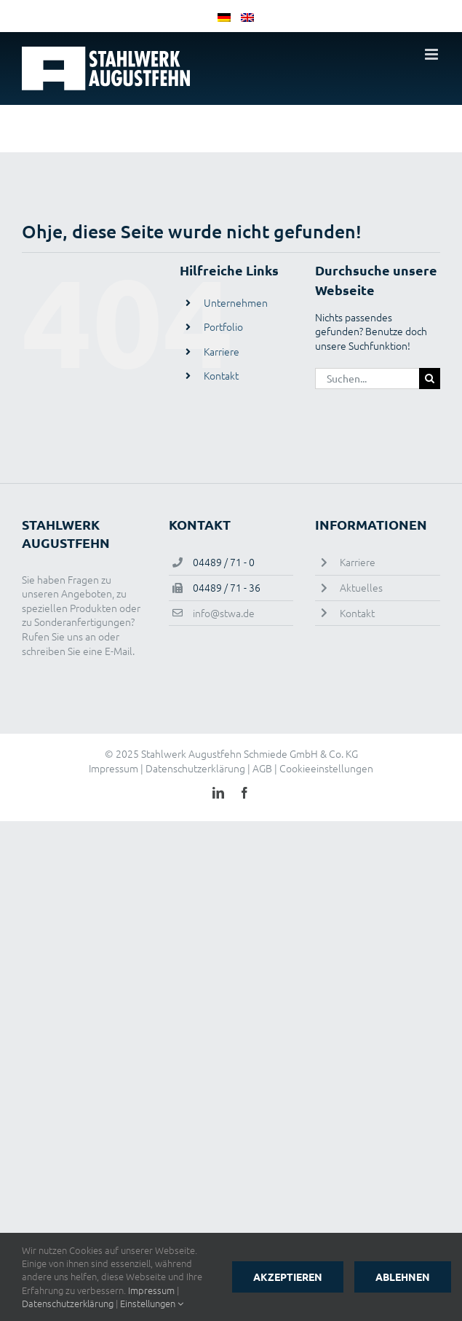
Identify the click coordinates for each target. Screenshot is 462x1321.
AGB (262, 768)
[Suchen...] (367, 378)
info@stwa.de (224, 612)
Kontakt (221, 375)
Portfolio (223, 326)
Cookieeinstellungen (326, 768)
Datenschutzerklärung (195, 768)
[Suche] (429, 378)
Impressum (113, 768)
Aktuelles (361, 587)
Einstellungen (151, 1303)
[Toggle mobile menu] (432, 54)
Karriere (221, 351)
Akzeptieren (287, 1276)
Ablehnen (402, 1276)
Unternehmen (236, 302)
